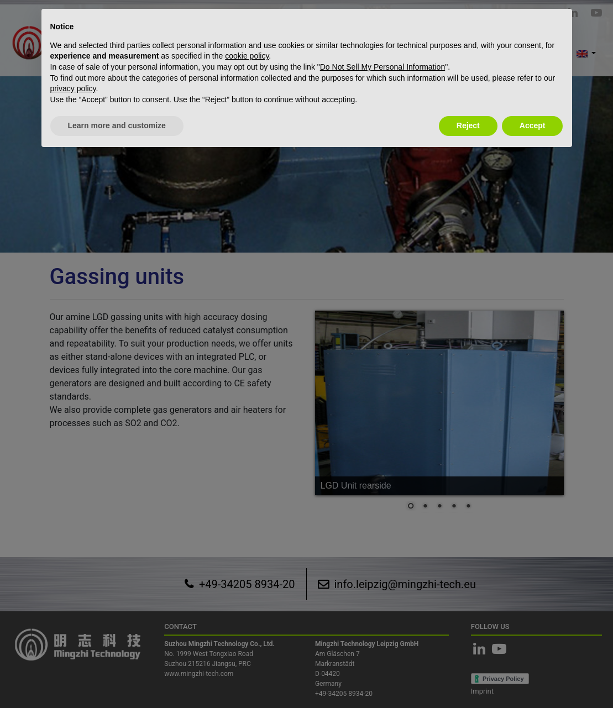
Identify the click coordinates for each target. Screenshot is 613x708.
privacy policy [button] (73, 88)
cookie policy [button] (247, 55)
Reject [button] (468, 125)
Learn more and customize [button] (117, 125)
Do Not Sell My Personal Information (382, 66)
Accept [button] (533, 125)
